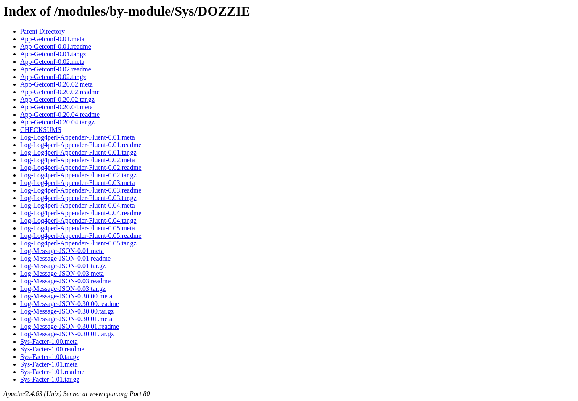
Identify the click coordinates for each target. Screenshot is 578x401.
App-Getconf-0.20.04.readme (60, 114)
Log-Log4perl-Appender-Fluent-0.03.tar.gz (78, 197)
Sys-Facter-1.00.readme (52, 349)
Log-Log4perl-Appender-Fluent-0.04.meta (77, 205)
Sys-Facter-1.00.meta (49, 341)
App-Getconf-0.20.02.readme (60, 91)
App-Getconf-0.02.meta (52, 61)
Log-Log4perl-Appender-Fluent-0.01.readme (80, 144)
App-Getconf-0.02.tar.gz (53, 76)
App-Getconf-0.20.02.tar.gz (57, 99)
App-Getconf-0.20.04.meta (56, 107)
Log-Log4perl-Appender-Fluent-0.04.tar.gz (78, 220)
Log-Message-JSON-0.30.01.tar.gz (67, 334)
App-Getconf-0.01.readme (55, 46)
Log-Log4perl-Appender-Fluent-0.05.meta (77, 228)
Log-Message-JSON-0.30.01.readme (69, 326)
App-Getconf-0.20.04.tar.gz (57, 122)
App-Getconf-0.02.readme (55, 69)
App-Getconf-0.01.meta (52, 38)
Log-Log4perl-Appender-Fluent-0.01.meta (77, 137)
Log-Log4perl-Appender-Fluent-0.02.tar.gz (78, 175)
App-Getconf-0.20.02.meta (56, 84)
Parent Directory (42, 31)
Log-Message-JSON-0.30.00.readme (69, 303)
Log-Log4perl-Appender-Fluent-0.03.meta (77, 182)
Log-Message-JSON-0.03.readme (65, 281)
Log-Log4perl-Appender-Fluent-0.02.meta (77, 160)
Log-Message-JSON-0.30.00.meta (66, 296)
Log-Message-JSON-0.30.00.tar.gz (67, 311)
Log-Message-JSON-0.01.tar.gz (63, 265)
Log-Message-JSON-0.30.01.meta (66, 318)
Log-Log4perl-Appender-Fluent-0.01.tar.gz (78, 152)
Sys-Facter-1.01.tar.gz (49, 379)
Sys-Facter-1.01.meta (49, 364)
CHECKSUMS (40, 129)
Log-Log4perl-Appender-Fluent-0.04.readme (80, 212)
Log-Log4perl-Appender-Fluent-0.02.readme (80, 167)
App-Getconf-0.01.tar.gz (53, 54)
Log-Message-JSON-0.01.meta (62, 250)
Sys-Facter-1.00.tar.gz (49, 356)
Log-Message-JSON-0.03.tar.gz (63, 288)
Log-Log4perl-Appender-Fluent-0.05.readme (80, 235)
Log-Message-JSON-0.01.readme (65, 258)
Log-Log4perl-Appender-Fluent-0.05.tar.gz (78, 243)
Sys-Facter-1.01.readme (52, 371)
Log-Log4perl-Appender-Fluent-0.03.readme (80, 190)
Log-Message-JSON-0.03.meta (62, 273)
